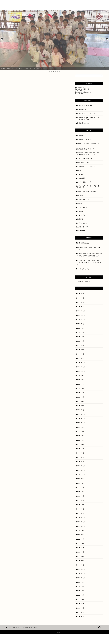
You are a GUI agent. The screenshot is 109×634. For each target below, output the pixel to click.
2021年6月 (80, 543)
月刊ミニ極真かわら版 (84, 182)
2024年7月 (80, 384)
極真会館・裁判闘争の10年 (85, 149)
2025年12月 (81, 311)
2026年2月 (80, 302)
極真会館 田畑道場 (84, 281)
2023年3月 (80, 453)
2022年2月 (80, 509)
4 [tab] (55, 71)
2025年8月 (80, 328)
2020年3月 (80, 608)
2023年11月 (81, 418)
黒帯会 (79, 170)
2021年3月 (80, 556)
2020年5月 (80, 599)
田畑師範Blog (81, 109)
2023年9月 (80, 427)
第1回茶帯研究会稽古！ (84, 243)
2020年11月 (81, 573)
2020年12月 (81, 569)
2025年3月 (80, 349)
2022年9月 (80, 479)
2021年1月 (80, 565)
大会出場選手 (81, 174)
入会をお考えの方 (82, 227)
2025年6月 (80, 336)
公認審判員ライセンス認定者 (86, 166)
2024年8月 (80, 379)
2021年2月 (80, 560)
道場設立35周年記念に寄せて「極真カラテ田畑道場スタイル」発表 (88, 153)
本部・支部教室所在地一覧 (85, 158)
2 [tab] (51, 71)
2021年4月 (80, 552)
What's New (11, 77)
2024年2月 (80, 405)
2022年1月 (80, 513)
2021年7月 (80, 539)
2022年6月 (80, 491)
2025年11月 (81, 315)
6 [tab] (59, 71)
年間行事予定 (81, 215)
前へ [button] (2, 39)
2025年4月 (80, 345)
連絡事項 (80, 219)
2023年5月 (80, 444)
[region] (54, 40)
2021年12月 (81, 517)
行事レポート (81, 211)
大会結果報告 (81, 178)
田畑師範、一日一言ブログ (85, 139)
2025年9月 (80, 324)
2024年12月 (81, 362)
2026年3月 (80, 298)
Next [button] (107, 39)
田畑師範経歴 (81, 135)
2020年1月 (80, 616)
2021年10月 (81, 526)
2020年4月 (80, 603)
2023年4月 (80, 448)
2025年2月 (80, 354)
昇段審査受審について (84, 199)
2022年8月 (80, 483)
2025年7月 (80, 332)
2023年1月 (80, 461)
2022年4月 (80, 500)
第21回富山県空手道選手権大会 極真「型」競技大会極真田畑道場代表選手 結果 (89, 262)
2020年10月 (81, 578)
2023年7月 (80, 435)
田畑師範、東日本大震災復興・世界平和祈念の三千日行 (88, 118)
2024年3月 (80, 401)
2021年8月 (80, 535)
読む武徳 (80, 195)
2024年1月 (80, 410)
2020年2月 (80, 612)
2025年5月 (80, 341)
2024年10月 (81, 371)
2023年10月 (81, 423)
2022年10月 (81, 474)
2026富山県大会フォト (83, 269)
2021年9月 (80, 530)
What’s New (81, 230)
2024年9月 (80, 375)
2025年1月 (80, 358)
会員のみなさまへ (82, 223)
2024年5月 (80, 392)
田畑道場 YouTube (83, 123)
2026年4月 (80, 293)
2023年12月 (81, 414)
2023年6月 (80, 440)
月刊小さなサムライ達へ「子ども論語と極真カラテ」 (88, 186)
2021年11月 (81, 522)
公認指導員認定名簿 (83, 162)
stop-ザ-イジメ (82, 203)
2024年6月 (80, 388)
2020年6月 (80, 595)
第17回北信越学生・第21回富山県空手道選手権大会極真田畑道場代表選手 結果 (89, 255)
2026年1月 (80, 306)
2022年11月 (81, 470)
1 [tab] (49, 71)
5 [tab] (57, 71)
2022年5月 (80, 496)
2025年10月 (81, 319)
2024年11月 (81, 367)
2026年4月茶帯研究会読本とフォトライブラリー (90, 248)
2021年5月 (80, 547)
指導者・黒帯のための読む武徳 (86, 191)
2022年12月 (81, 466)
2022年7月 (80, 487)
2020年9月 (80, 582)
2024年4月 (80, 397)
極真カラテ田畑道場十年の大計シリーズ (88, 144)
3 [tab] (53, 71)
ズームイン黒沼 (82, 207)
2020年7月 (80, 590)
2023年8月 (80, 431)
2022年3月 (80, 504)
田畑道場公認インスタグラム (86, 113)
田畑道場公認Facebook (84, 105)
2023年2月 (80, 457)
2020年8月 (80, 586)
